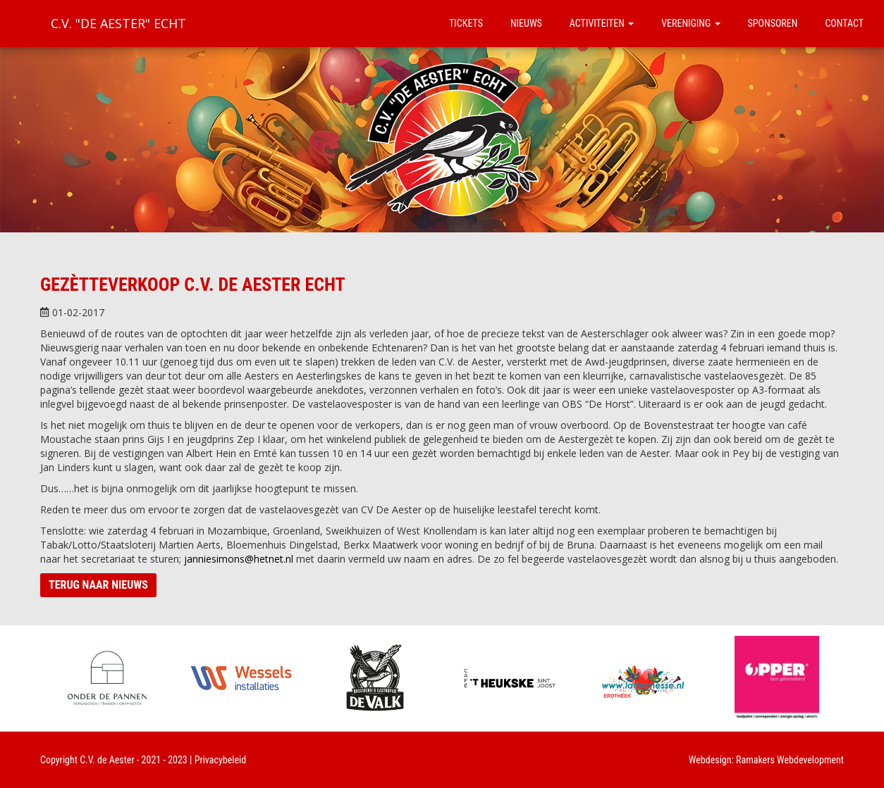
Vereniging (690, 23)
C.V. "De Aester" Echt (118, 23)
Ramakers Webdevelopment (790, 759)
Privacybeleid (221, 759)
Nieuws (526, 23)
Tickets (466, 23)
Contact (844, 23)
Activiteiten (602, 23)
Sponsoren (773, 23)
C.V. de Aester (107, 759)
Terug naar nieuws (98, 585)
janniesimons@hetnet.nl (238, 558)
